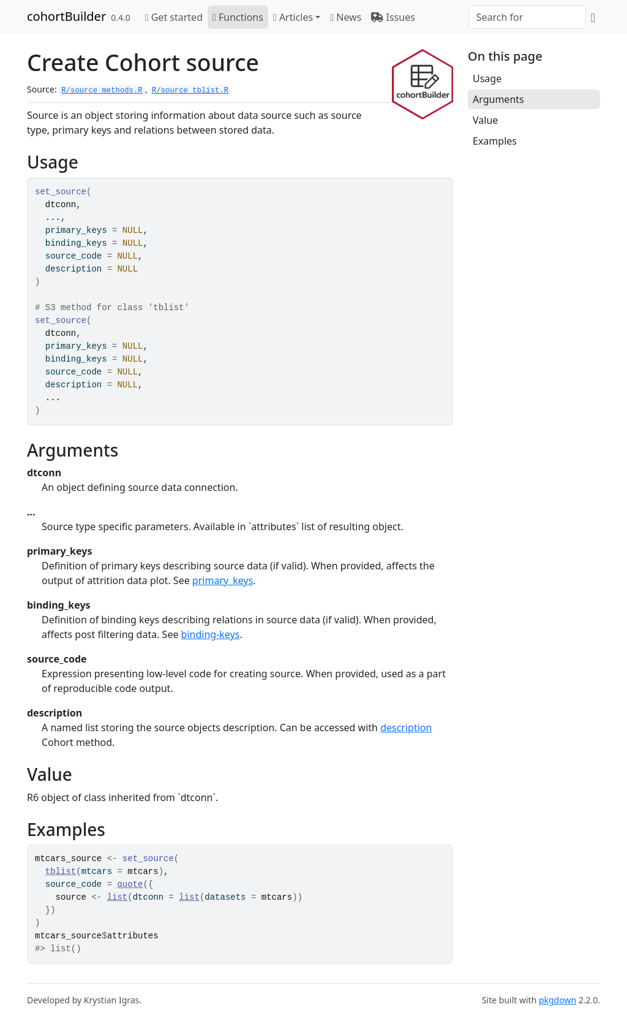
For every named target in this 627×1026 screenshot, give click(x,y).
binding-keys (210, 634)
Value (485, 120)
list (117, 897)
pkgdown (557, 1000)
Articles (293, 17)
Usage (487, 78)
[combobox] (527, 17)
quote (130, 884)
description (406, 727)
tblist (60, 871)
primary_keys (222, 580)
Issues (393, 17)
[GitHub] (593, 17)
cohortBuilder (66, 16)
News (345, 17)
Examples (495, 141)
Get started (174, 17)
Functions (237, 17)
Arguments (498, 99)
